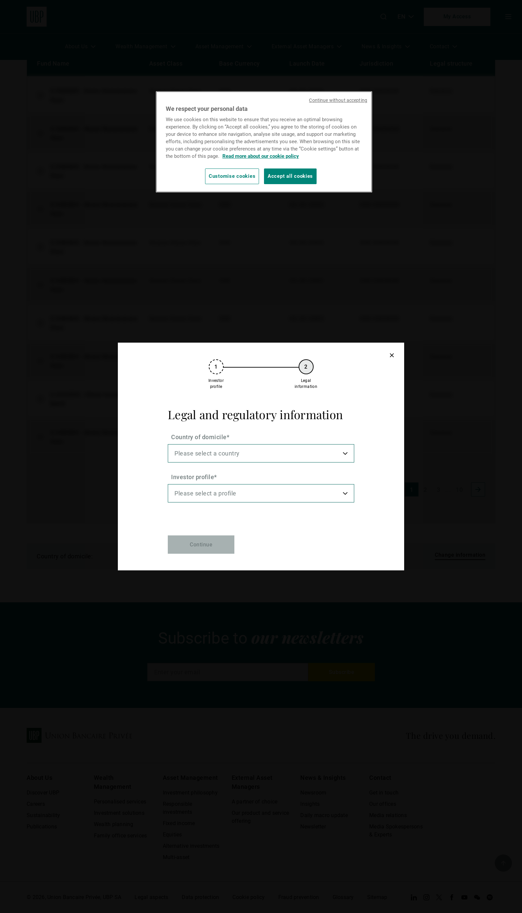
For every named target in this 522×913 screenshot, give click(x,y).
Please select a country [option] (207, 453)
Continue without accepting (338, 100)
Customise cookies (232, 176)
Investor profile (192, 476)
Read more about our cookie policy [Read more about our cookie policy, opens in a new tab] (260, 156)
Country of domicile (199, 437)
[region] (264, 141)
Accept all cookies (290, 176)
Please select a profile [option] (205, 493)
